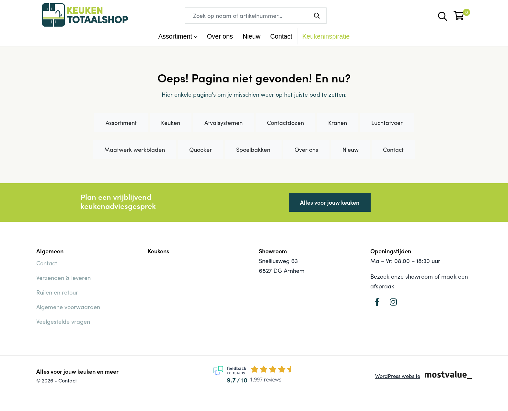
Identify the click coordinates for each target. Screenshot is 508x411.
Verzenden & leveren (63, 278)
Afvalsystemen (223, 123)
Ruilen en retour (57, 292)
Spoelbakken (253, 149)
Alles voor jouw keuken (329, 202)
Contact (281, 36)
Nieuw (251, 36)
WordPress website (397, 375)
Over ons (220, 36)
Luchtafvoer (387, 123)
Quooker (200, 149)
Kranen (337, 123)
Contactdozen (285, 123)
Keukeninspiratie (326, 36)
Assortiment (121, 123)
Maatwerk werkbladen (134, 149)
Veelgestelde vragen (63, 321)
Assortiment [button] (175, 36)
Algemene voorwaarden (68, 307)
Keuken (170, 123)
